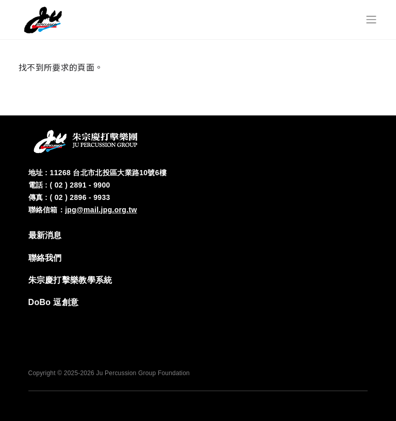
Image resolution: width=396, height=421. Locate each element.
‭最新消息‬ (45, 235)
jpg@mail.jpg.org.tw (101, 210)
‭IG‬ (327, 322)
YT (358, 322)
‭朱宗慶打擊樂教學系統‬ (70, 280)
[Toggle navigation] (371, 19)
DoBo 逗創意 (53, 302)
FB (296, 322)
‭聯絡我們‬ (45, 258)
